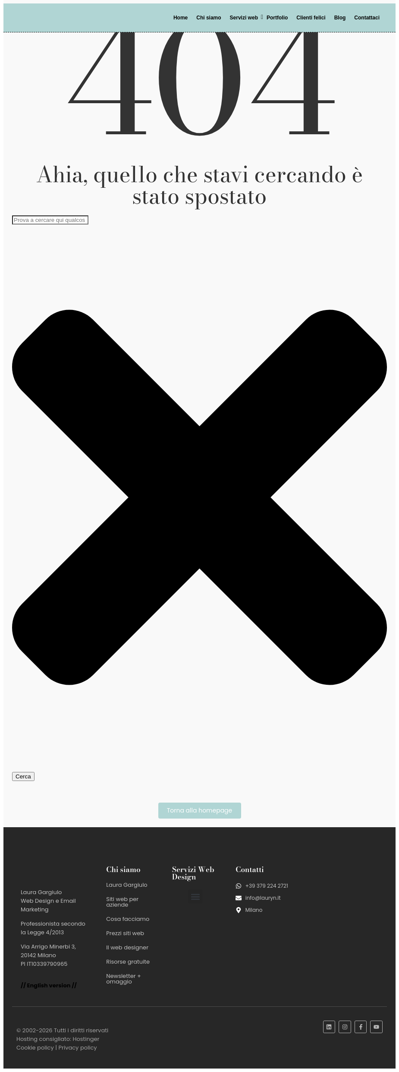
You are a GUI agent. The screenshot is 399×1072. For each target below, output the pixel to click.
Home (180, 18)
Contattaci (367, 18)
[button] (195, 896)
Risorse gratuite (128, 962)
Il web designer (127, 947)
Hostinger (85, 1039)
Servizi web (245, 17)
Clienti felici (310, 18)
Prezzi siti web (125, 933)
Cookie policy (35, 1048)
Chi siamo (208, 18)
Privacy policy (78, 1048)
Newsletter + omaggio (123, 979)
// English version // (49, 985)
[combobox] (50, 220)
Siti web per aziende (122, 902)
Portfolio (277, 18)
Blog (340, 18)
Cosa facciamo (127, 919)
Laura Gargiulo (126, 885)
